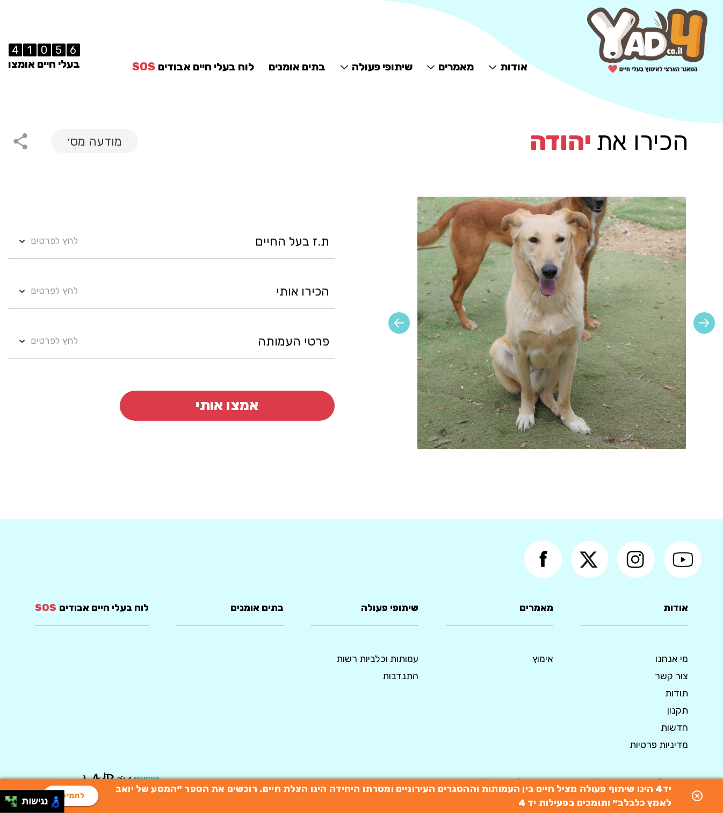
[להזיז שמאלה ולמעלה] (8, 799)
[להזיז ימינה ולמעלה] (14, 799)
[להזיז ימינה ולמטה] (14, 805)
